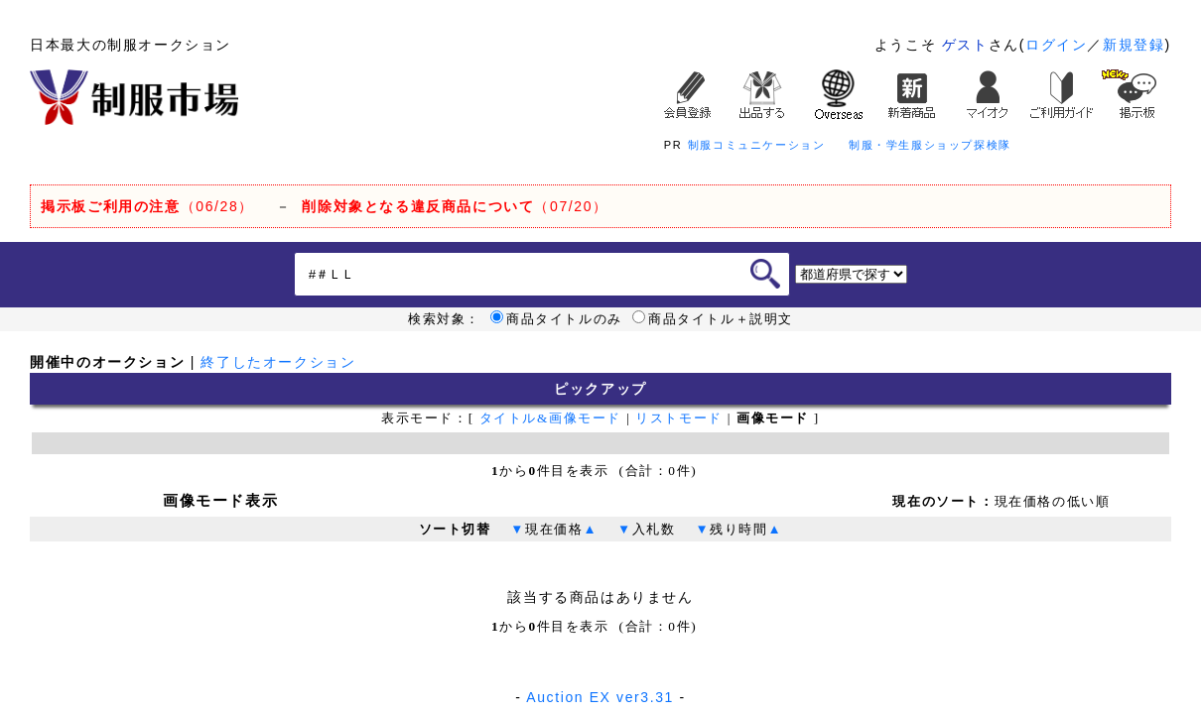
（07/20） (454, 206)
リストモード (679, 418)
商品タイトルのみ (556, 319)
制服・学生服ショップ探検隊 (930, 145)
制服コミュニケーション (757, 145)
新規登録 (1133, 45)
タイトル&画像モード (550, 418)
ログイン (1056, 45)
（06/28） (147, 206)
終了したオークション (277, 362)
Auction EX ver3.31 (600, 697)
